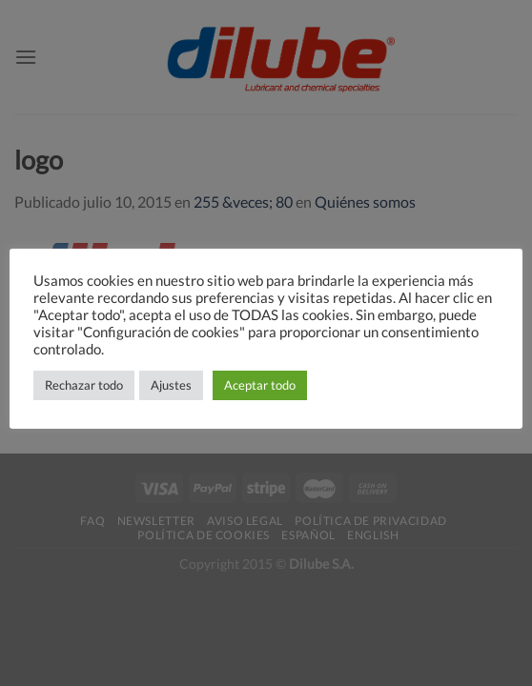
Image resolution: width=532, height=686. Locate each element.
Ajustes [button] (171, 385)
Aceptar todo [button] (260, 385)
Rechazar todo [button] (84, 385)
